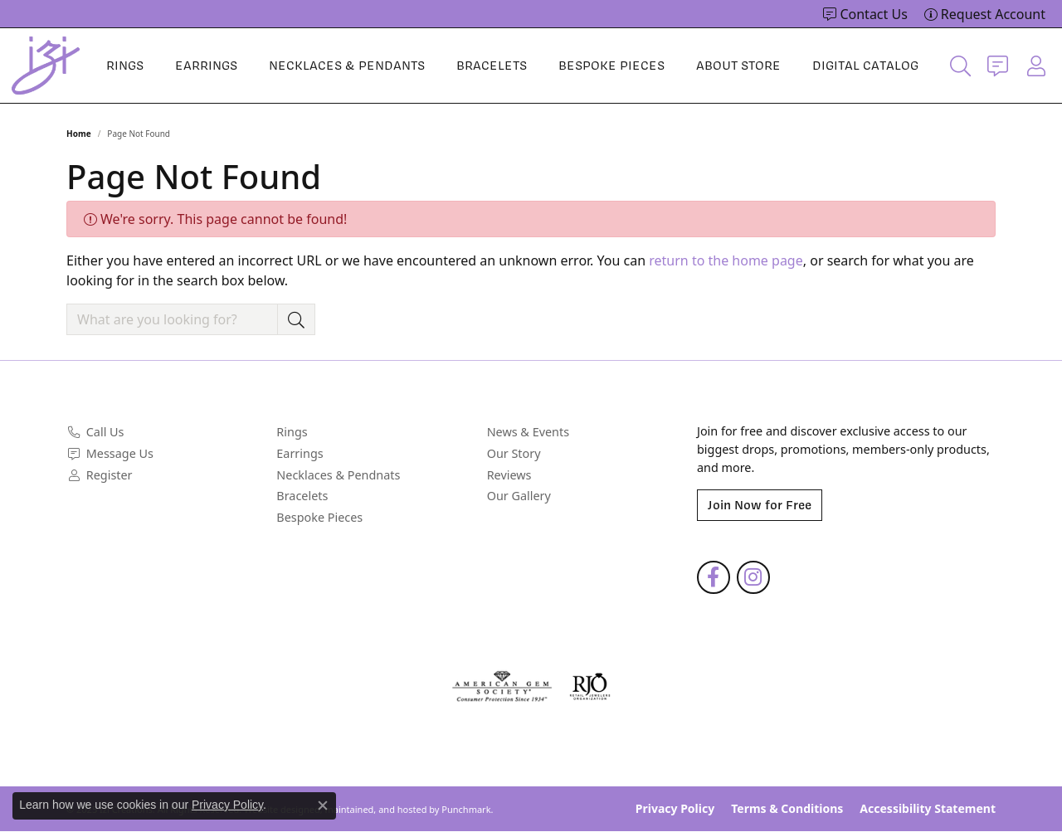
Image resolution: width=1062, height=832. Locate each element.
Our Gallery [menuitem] (519, 496)
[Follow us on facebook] (713, 578)
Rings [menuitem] (291, 433)
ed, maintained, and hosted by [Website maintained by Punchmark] (374, 809)
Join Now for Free (759, 506)
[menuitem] (163, 433)
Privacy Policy (675, 809)
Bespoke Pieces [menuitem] (319, 517)
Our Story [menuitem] (514, 453)
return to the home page (726, 260)
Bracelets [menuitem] (302, 496)
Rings (125, 65)
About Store (738, 65)
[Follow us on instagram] (753, 578)
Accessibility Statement (928, 809)
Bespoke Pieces (611, 65)
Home (78, 133)
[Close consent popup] (323, 805)
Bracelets (491, 65)
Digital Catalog (865, 65)
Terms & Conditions (787, 809)
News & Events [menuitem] (528, 433)
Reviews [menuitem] (509, 475)
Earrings (206, 65)
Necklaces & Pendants (347, 65)
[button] (163, 409)
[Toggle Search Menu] (960, 65)
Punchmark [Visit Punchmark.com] (465, 809)
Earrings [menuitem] (299, 453)
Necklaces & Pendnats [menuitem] (338, 475)
